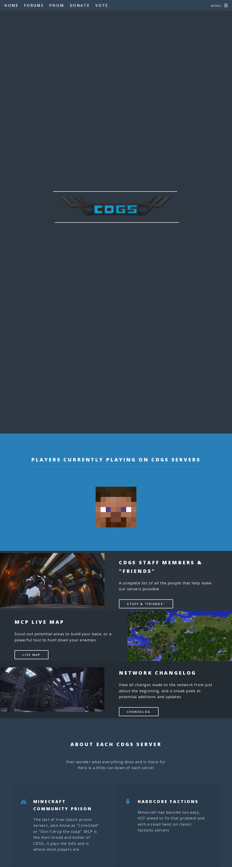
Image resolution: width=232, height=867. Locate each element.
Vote (101, 5)
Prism (56, 5)
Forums (34, 5)
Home (11, 5)
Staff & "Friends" (146, 604)
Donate (80, 5)
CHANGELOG (139, 712)
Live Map (31, 655)
